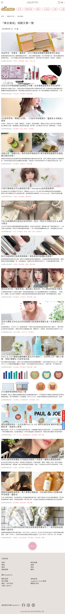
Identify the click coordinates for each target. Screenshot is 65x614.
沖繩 (55, 9)
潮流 (3, 565)
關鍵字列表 (10, 16)
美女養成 (20, 16)
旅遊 (32, 565)
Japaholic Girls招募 (38, 581)
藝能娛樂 (5, 569)
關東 (38, 9)
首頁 (2, 16)
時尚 (32, 567)
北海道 (46, 9)
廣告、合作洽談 (7, 583)
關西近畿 (29, 9)
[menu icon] (2, 2)
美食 (3, 567)
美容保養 (34, 562)
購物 (32, 569)
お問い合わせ (6, 585)
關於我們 (5, 579)
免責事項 (34, 579)
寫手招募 (5, 581)
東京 (19, 9)
